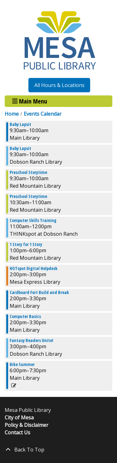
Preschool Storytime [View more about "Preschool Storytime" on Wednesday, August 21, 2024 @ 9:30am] (28, 172)
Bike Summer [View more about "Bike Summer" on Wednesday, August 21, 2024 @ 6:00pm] (22, 364)
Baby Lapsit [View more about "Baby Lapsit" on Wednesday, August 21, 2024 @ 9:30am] (20, 124)
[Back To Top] (58, 450)
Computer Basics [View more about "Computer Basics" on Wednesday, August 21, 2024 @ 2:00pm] (25, 316)
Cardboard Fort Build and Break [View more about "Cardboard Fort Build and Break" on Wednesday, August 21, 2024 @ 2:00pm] (39, 292)
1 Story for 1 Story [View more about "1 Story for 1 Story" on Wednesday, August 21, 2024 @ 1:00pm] (26, 244)
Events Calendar (42, 113)
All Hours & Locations (59, 85)
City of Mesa (19, 417)
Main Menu (29, 101)
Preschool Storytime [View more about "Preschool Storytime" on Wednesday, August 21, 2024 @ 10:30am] (28, 196)
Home (12, 113)
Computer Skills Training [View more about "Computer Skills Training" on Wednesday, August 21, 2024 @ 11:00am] (33, 220)
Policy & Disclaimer (26, 425)
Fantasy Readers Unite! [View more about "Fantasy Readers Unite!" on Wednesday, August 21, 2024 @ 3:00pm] (31, 340)
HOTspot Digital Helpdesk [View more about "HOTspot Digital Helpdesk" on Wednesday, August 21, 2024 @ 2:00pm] (33, 268)
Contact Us (17, 432)
